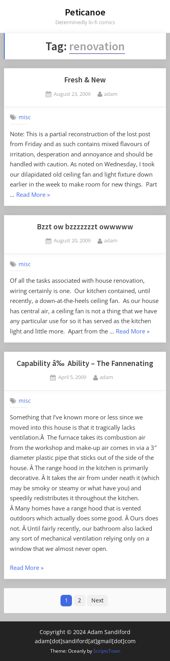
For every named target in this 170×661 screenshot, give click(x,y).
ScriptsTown (106, 651)
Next (97, 600)
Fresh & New (85, 79)
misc (25, 117)
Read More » (33, 195)
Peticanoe (85, 12)
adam (110, 93)
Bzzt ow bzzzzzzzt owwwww (85, 226)
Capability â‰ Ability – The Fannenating (85, 363)
